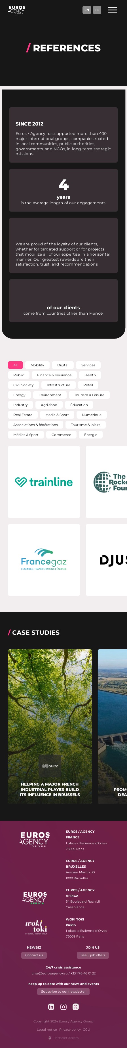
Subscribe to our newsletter (63, 991)
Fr (97, 10)
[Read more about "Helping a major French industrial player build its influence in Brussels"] (50, 726)
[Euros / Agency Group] (17, 9)
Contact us (34, 955)
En (86, 10)
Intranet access (66, 1038)
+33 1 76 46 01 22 (83, 973)
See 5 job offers (93, 955)
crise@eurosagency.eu (50, 973)
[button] (15, 365)
